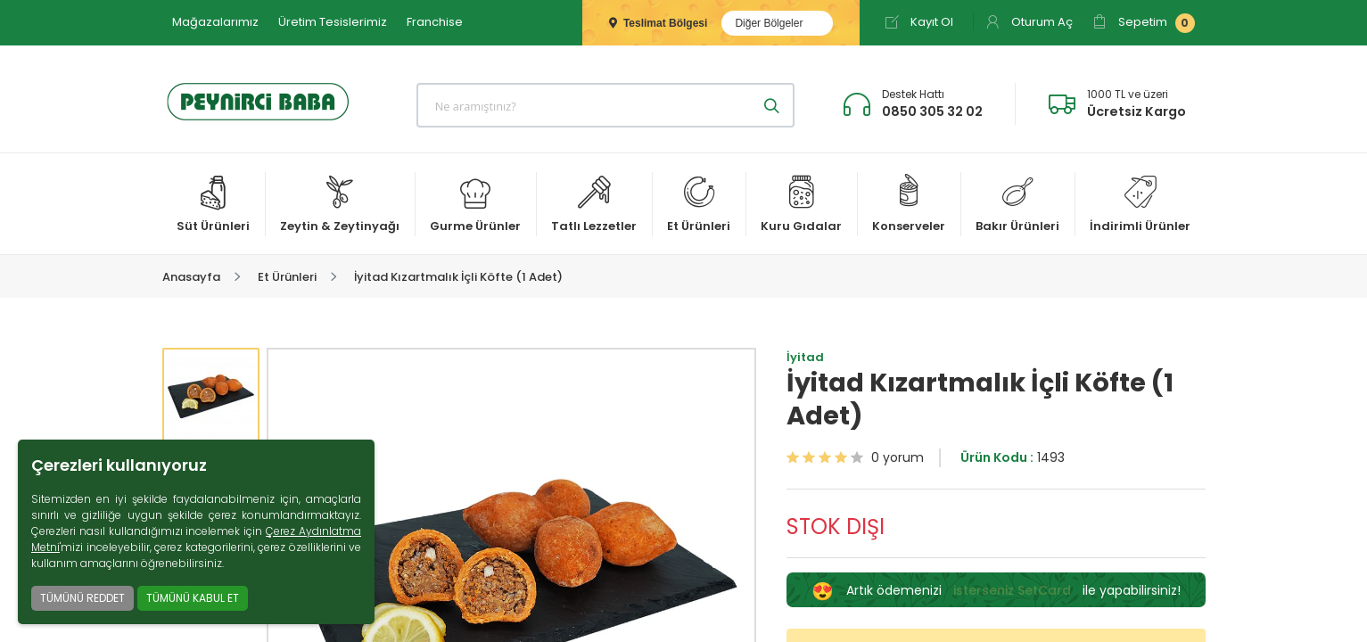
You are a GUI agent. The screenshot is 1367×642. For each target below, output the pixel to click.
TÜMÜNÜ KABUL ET (192, 597)
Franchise (435, 21)
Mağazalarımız (215, 21)
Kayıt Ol (919, 21)
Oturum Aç (1029, 21)
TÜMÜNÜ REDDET (82, 597)
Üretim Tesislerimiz (332, 21)
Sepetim (1143, 23)
